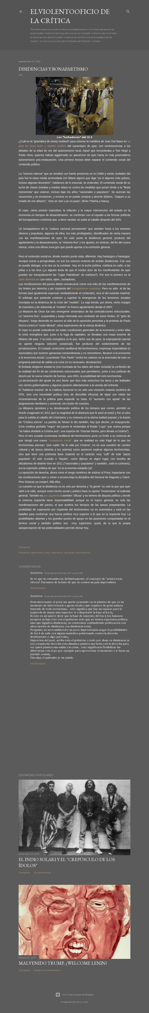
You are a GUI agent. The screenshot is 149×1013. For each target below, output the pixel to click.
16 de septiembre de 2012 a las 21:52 (63, 573)
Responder (38, 588)
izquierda (69, 552)
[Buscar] (128, 11)
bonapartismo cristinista (86, 288)
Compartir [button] (25, 547)
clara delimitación (29, 279)
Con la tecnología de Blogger (74, 994)
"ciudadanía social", (60, 440)
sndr (85, 1001)
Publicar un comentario (47, 970)
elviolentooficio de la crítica (70, 16)
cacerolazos (36, 552)
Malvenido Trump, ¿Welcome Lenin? (63, 963)
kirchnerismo (82, 552)
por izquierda (52, 495)
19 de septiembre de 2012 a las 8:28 (63, 596)
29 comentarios (42, 872)
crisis (46, 552)
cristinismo (57, 552)
